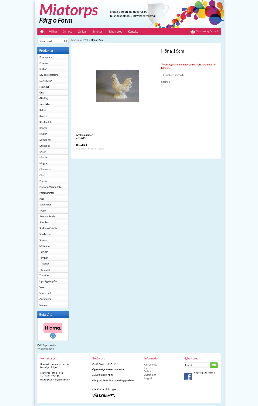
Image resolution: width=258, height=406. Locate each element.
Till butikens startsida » (173, 74)
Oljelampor (45, 169)
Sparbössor (45, 234)
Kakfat (43, 110)
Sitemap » (166, 81)
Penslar (43, 181)
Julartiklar (45, 104)
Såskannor (45, 245)
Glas (42, 92)
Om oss (67, 31)
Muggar (44, 163)
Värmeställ (45, 293)
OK (214, 365)
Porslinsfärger (47, 192)
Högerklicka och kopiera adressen (90, 149)
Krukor (43, 133)
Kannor (43, 116)
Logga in (148, 378)
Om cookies (150, 364)
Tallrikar (44, 251)
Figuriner (44, 86)
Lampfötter (45, 139)
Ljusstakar (45, 145)
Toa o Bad (45, 269)
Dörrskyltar (46, 80)
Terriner (44, 257)
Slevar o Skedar (48, 216)
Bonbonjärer (46, 57)
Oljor (42, 175)
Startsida (76, 39)
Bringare (44, 63)
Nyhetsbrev (115, 31)
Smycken (44, 222)
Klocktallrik (46, 122)
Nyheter (97, 31)
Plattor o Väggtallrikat (51, 186)
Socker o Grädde (48, 228)
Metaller (44, 157)
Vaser (43, 287)
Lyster (43, 151)
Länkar (82, 31)
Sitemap (44, 304)
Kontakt (133, 31)
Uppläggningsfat (48, 281)
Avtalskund (150, 374)
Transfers (44, 275)
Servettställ (46, 204)
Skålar (43, 210)
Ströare (43, 240)
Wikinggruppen (45, 348)
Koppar (43, 127)
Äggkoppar (45, 298)
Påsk (42, 198)
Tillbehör (44, 263)
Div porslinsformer (49, 74)
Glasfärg (44, 98)
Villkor (53, 31)
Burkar (43, 68)
